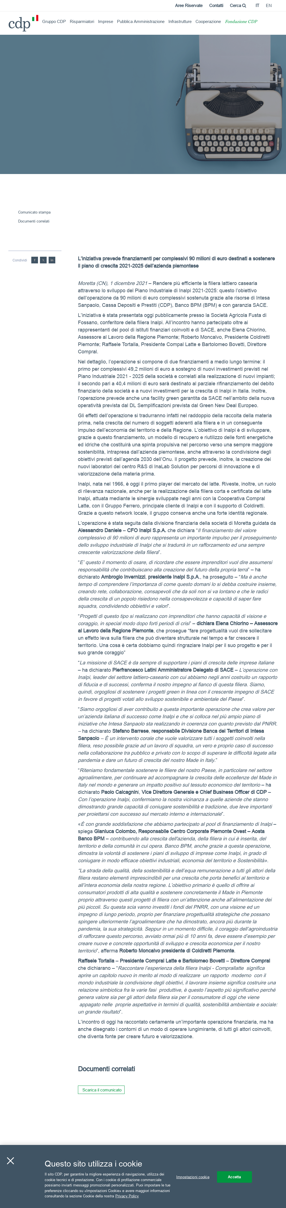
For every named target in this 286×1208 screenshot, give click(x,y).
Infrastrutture (180, 21)
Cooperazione (208, 21)
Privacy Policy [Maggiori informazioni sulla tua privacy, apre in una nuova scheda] (127, 1196)
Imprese (105, 21)
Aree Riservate (188, 5)
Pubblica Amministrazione (141, 21)
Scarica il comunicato (101, 1090)
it (257, 5)
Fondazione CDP (241, 22)
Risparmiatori (82, 21)
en (269, 5)
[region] (143, 1176)
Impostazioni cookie (192, 1176)
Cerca (238, 5)
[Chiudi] (10, 1160)
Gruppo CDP (54, 21)
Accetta (234, 1176)
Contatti (216, 5)
